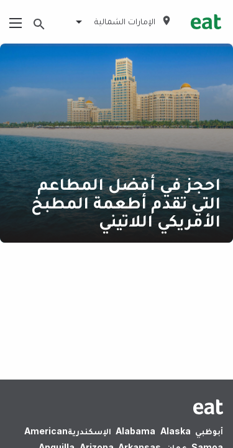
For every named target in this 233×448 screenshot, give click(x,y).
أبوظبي (209, 431)
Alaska (175, 431)
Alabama (135, 431)
